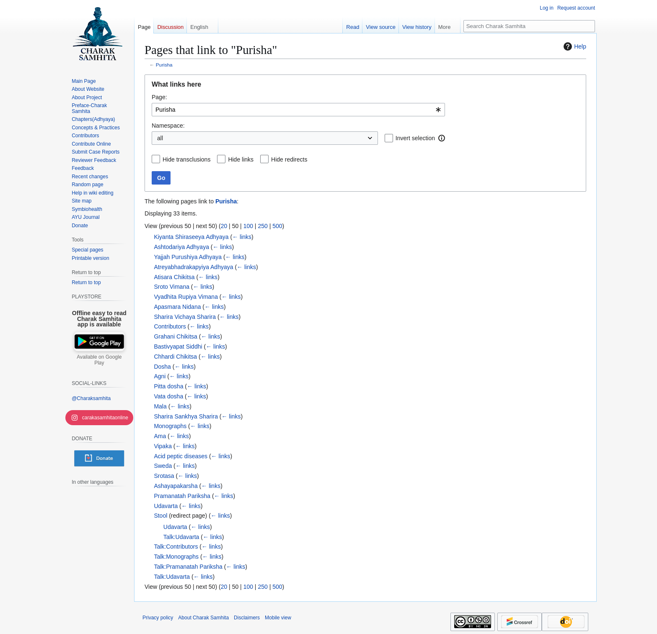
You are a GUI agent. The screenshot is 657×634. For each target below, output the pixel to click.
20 (224, 226)
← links (241, 237)
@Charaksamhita (91, 398)
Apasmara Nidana (177, 306)
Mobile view (278, 618)
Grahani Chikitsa (175, 336)
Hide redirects (289, 159)
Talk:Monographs (176, 556)
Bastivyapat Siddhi (178, 346)
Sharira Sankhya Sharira (186, 416)
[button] (441, 138)
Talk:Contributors (176, 546)
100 (248, 226)
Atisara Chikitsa (174, 277)
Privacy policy (157, 618)
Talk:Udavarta (181, 537)
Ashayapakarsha (175, 486)
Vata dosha (168, 396)
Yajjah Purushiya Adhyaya (188, 257)
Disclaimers (247, 618)
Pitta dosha (168, 386)
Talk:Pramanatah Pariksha (188, 566)
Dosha (162, 366)
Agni (160, 376)
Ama (160, 436)
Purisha (164, 64)
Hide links (240, 159)
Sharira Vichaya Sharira (185, 316)
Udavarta (166, 506)
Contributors (170, 326)
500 (277, 226)
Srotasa (164, 475)
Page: (159, 97)
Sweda (163, 465)
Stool (160, 515)
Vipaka (163, 446)
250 (262, 226)
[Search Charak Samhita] (529, 26)
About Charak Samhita (203, 618)
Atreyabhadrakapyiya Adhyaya (193, 267)
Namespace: (168, 125)
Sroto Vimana (171, 286)
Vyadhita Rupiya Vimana (186, 296)
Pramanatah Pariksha (182, 496)
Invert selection (415, 138)
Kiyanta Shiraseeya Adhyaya (191, 237)
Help (573, 46)
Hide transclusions (186, 159)
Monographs (170, 426)
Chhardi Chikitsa (175, 356)
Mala (160, 406)
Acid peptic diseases (180, 456)
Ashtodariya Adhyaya (181, 247)
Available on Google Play (99, 360)
